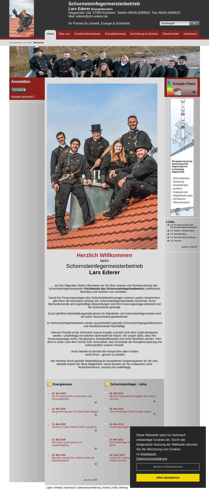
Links (170, 221)
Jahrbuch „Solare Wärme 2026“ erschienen (74, 427)
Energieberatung (115, 33)
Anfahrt (106, 487)
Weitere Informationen (168, 466)
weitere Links (189, 247)
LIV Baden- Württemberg (182, 230)
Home (50, 33)
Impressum (148, 454)
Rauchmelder (171, 33)
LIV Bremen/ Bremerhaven (183, 237)
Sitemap (123, 487)
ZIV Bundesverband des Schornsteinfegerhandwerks (183, 226)
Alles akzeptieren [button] (168, 477)
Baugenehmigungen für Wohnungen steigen (75, 411)
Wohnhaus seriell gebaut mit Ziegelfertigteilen (67, 444)
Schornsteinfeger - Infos (129, 384)
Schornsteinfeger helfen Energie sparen (130, 411)
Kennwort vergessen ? (23, 96)
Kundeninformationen (87, 33)
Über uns (64, 33)
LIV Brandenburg (178, 234)
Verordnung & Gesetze (144, 33)
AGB (114, 487)
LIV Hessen (176, 240)
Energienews (62, 384)
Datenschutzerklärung (151, 458)
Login (49, 487)
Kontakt (58, 487)
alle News (90, 480)
